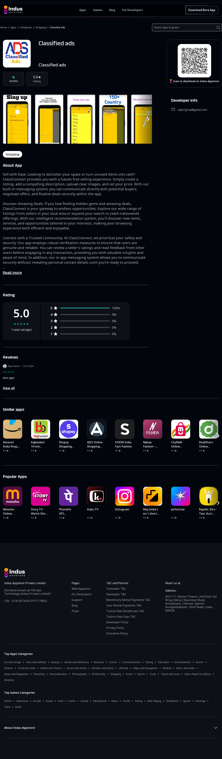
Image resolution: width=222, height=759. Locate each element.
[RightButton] (148, 119)
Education (163, 662)
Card (60, 701)
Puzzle (126, 701)
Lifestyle (123, 668)
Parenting (38, 674)
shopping (12, 154)
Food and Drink (26, 668)
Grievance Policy (117, 633)
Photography (79, 674)
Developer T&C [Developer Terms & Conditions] (116, 594)
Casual (84, 701)
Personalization (58, 674)
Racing (139, 701)
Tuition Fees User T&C (121, 616)
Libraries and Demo (102, 668)
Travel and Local (170, 674)
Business (99, 662)
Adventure (22, 701)
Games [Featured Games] (97, 10)
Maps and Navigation (145, 668)
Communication (131, 662)
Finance (8, 668)
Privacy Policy (115, 628)
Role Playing (154, 701)
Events (199, 662)
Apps (13, 27)
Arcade (37, 701)
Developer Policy (117, 622)
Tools (153, 674)
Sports (141, 674)
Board (49, 701)
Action (8, 701)
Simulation (172, 701)
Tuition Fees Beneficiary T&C (125, 611)
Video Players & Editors (197, 674)
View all (9, 388)
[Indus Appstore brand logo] (41, 10)
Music (114, 701)
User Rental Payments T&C (124, 605)
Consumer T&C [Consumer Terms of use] (116, 588)
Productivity (98, 674)
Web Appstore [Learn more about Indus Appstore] (81, 588)
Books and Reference (76, 662)
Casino (72, 701)
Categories (26, 27)
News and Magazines (16, 674)
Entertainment (182, 662)
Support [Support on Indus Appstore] (77, 600)
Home (3, 27)
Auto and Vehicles (36, 662)
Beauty (55, 662)
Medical (166, 668)
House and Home (76, 668)
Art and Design (12, 662)
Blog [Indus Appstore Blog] (112, 10)
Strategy (200, 701)
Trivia (7, 707)
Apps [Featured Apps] (82, 10)
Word (18, 707)
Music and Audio (185, 668)
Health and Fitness (51, 668)
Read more (12, 272)
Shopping (41, 27)
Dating (149, 662)
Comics (113, 662)
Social (129, 674)
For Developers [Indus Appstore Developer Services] (132, 10)
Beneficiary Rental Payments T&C (128, 600)
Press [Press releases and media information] (75, 611)
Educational (99, 701)
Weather (9, 680)
